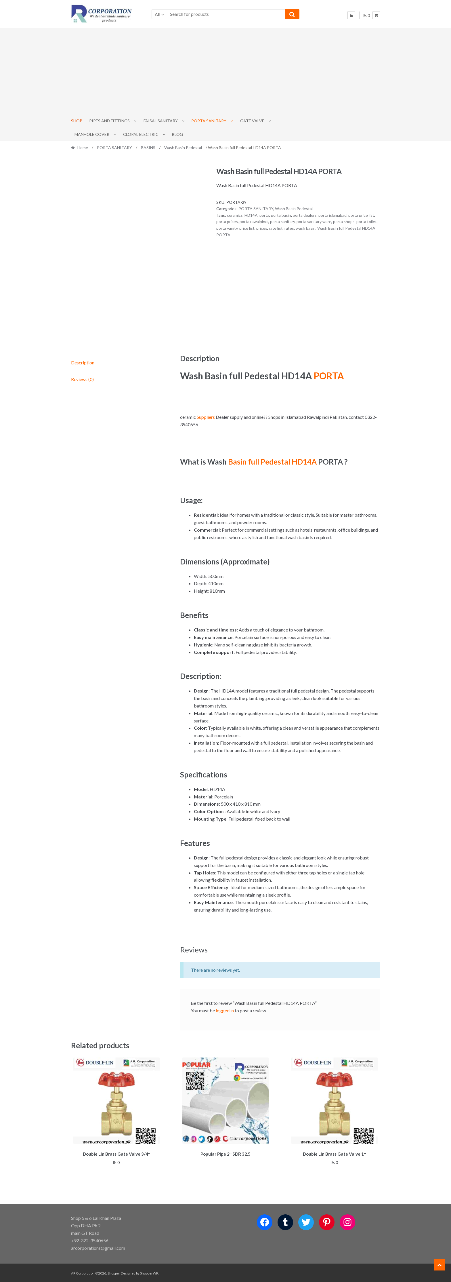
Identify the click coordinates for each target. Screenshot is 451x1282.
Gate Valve (252, 120)
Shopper (114, 1272)
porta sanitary (282, 221)
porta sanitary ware (314, 221)
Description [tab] (82, 362)
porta (264, 215)
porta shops (344, 221)
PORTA (329, 375)
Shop (76, 120)
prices (261, 228)
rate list (276, 228)
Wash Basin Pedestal (183, 147)
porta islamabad (332, 215)
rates (289, 228)
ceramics (235, 215)
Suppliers (205, 417)
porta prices (227, 221)
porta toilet (366, 221)
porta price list (361, 215)
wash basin (306, 228)
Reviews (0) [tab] (82, 379)
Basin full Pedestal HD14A (272, 461)
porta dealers (305, 215)
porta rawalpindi (254, 221)
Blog (177, 134)
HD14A (251, 215)
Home (82, 147)
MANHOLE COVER (91, 134)
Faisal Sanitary (161, 120)
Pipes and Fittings (109, 120)
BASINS (148, 147)
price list (247, 228)
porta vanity (227, 228)
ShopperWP (149, 1272)
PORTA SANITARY (208, 120)
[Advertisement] (225, 71)
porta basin (281, 215)
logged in (225, 1010)
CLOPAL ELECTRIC (140, 134)
